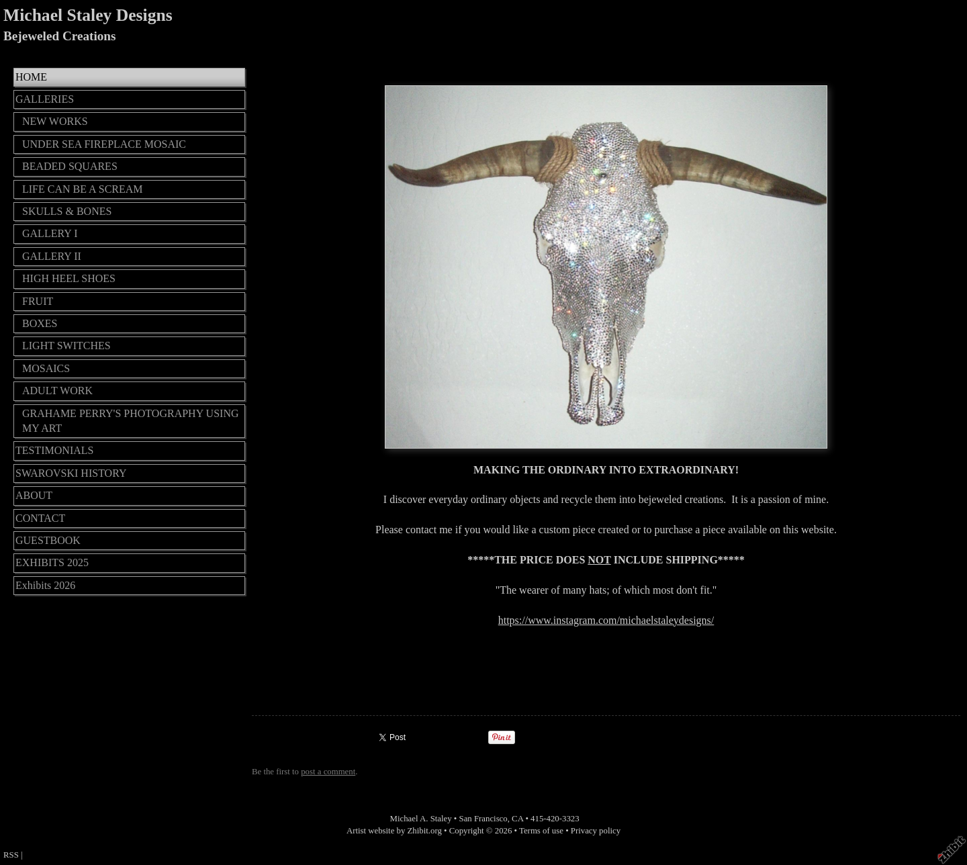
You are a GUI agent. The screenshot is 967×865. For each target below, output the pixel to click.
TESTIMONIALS (54, 450)
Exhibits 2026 (45, 585)
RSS (11, 855)
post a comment (328, 771)
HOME (31, 77)
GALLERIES (44, 99)
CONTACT (40, 518)
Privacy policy (595, 830)
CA (517, 818)
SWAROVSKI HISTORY (71, 473)
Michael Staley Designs (88, 15)
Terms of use (541, 830)
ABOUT (33, 495)
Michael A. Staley (421, 818)
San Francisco (483, 818)
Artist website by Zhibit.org (394, 830)
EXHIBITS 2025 (52, 562)
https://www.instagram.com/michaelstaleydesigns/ (606, 620)
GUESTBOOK (48, 540)
